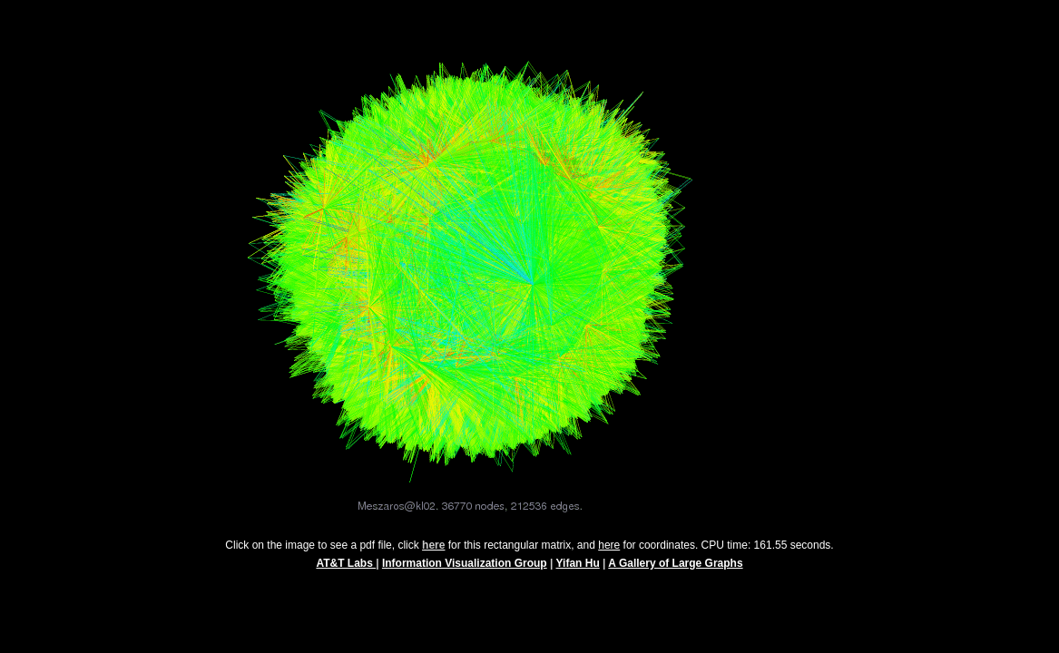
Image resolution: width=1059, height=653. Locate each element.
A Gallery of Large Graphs (675, 571)
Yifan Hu (578, 571)
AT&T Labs (346, 571)
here (609, 553)
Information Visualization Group (464, 571)
